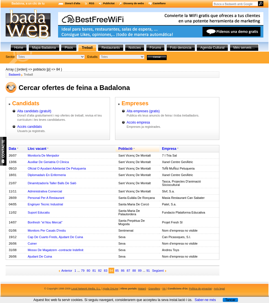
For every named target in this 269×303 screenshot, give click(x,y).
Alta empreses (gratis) (143, 111)
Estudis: (92, 56)
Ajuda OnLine (110, 288)
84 (111, 270)
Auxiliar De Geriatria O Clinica (48, 162)
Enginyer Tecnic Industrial (45, 204)
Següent (158, 270)
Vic (164, 288)
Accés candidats (29, 127)
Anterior (66, 270)
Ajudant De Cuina (40, 256)
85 (117, 270)
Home (18, 48)
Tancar (230, 300)
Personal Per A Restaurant (46, 197)
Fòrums (155, 48)
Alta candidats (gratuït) (34, 111)
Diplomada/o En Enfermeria (47, 175)
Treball (87, 48)
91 (148, 270)
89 (140, 270)
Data (12, 149)
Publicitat (109, 3)
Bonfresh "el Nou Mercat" (45, 222)
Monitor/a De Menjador (43, 155)
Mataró (142, 288)
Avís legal (219, 288)
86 (122, 270)
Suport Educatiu (39, 212)
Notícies (135, 48)
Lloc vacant (37, 149)
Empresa (169, 149)
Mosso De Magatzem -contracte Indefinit (55, 250)
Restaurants (111, 48)
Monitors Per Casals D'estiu (47, 230)
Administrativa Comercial (45, 191)
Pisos (69, 48)
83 (105, 270)
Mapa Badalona (44, 48)
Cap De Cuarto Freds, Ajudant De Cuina (55, 237)
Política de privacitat (200, 288)
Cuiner (32, 243)
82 (100, 270)
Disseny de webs (134, 3)
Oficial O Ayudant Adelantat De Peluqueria (57, 168)
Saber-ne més (205, 300)
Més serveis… (244, 48)
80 (88, 270)
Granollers (154, 288)
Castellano (159, 3)
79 (82, 270)
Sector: (11, 56)
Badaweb (15, 74)
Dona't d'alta (72, 3)
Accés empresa (138, 122)
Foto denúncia (180, 48)
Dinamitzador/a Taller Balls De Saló (52, 183)
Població (125, 149)
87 (128, 270)
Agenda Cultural (212, 48)
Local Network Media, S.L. (86, 288)
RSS (91, 3)
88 (134, 270)
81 (94, 270)
